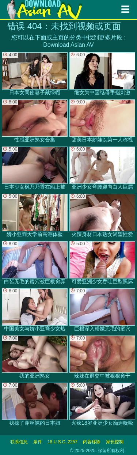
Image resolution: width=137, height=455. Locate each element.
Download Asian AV (68, 45)
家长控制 (114, 441)
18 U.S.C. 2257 (62, 441)
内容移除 (91, 441)
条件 (37, 441)
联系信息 (19, 441)
